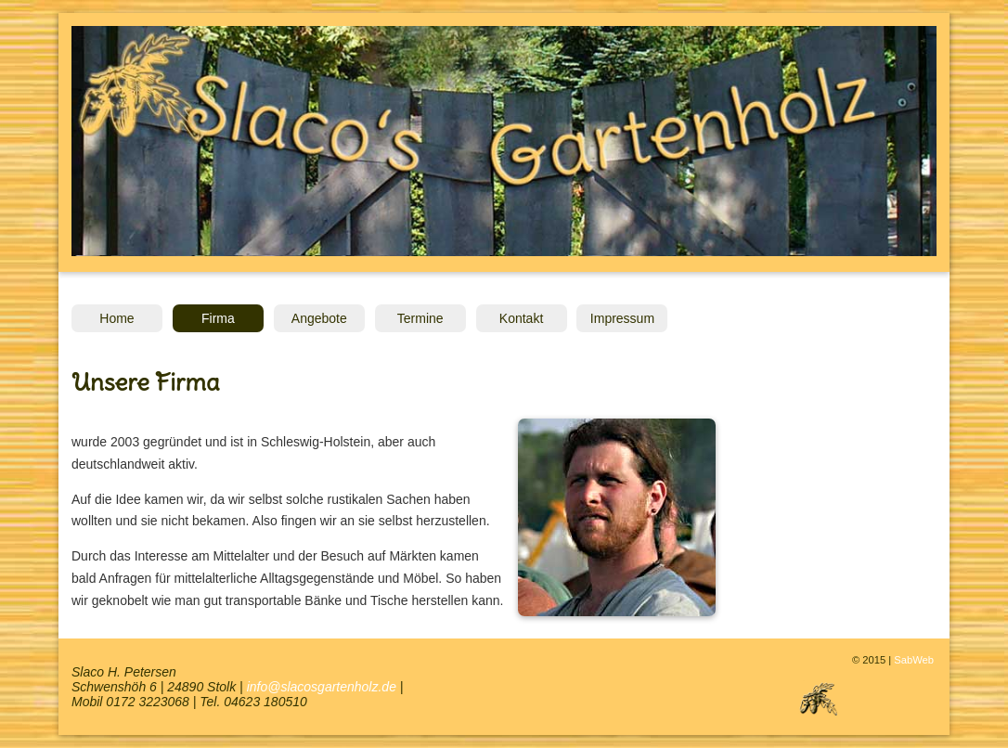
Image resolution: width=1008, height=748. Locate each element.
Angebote (319, 318)
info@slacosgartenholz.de (321, 686)
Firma (218, 318)
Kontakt (521, 318)
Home (116, 318)
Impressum (622, 318)
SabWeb (914, 659)
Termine (420, 318)
